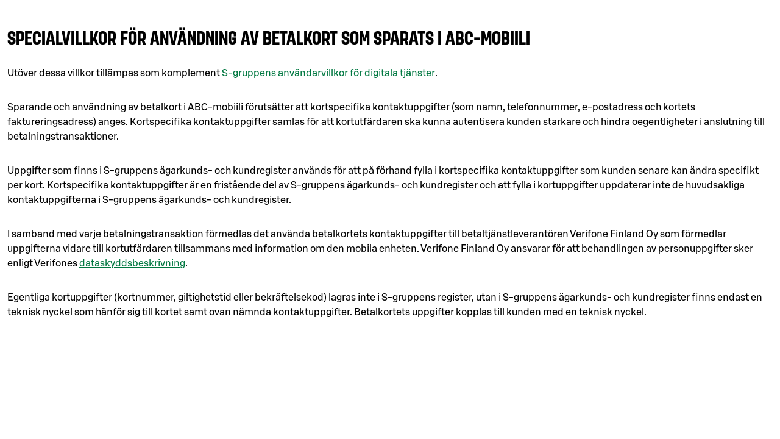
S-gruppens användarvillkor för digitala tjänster (328, 73)
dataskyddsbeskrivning (132, 263)
